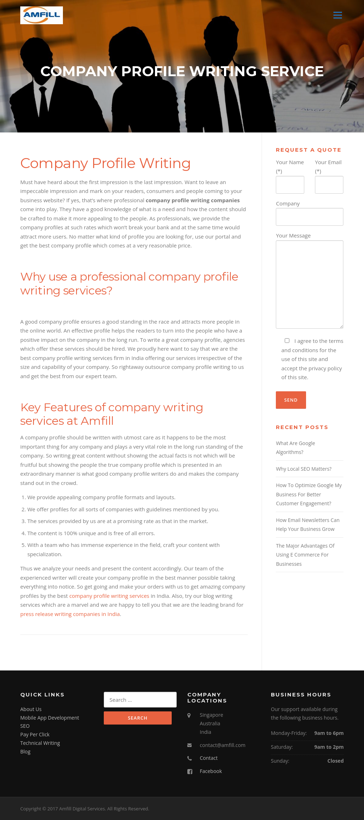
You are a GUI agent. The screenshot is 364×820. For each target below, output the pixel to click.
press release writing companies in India (70, 613)
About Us (31, 709)
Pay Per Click (34, 734)
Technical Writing (40, 743)
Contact (209, 757)
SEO (25, 725)
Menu (337, 15)
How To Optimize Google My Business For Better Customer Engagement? (309, 494)
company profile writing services (109, 595)
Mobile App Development (49, 717)
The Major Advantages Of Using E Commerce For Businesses (305, 554)
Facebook (211, 771)
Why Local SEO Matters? (303, 468)
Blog (25, 751)
